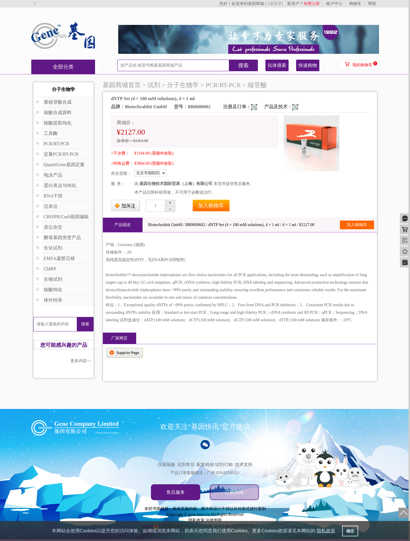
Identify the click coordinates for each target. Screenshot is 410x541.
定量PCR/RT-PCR (61, 154)
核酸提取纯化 (58, 122)
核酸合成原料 (58, 112)
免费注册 (311, 3)
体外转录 (53, 300)
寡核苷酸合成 (58, 102)
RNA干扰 (53, 195)
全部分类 (63, 67)
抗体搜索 (277, 65)
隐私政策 (196, 520)
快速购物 (307, 65)
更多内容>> (80, 361)
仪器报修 (166, 464)
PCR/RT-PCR (56, 143)
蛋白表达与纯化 (60, 185)
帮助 (372, 3)
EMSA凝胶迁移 (59, 258)
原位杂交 (53, 227)
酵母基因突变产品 (62, 237)
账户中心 (334, 3)
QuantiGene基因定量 (64, 164)
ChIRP (50, 268)
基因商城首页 (122, 85)
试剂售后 (186, 464)
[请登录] (275, 3)
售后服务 (175, 492)
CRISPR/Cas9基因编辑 (66, 216)
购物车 (355, 3)
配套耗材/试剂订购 (215, 464)
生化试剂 (53, 247)
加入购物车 (211, 205)
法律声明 (213, 520)
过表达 (51, 206)
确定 (350, 531)
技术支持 (243, 464)
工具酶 (51, 133)
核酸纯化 (53, 289)
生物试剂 (53, 279)
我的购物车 (362, 65)
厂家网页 (119, 338)
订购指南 (234, 492)
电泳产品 (53, 175)
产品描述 (122, 225)
